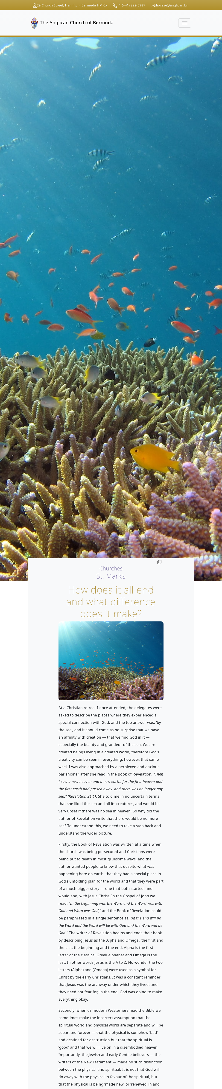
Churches (111, 568)
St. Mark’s (111, 576)
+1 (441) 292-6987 (131, 5)
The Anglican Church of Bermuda (72, 23)
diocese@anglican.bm (172, 5)
